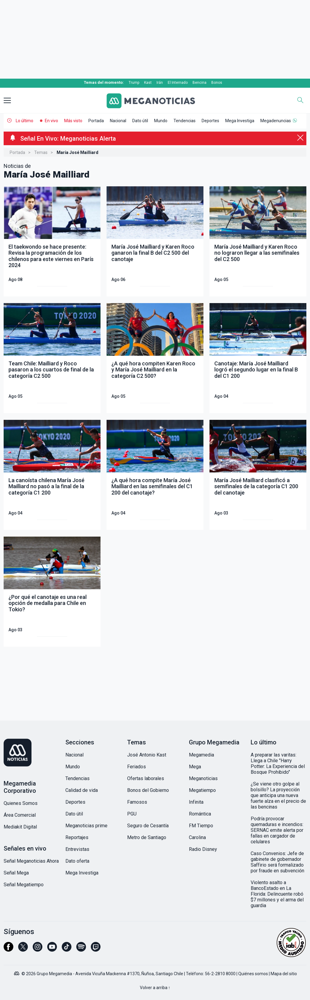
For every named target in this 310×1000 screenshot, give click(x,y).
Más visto (73, 120)
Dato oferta (77, 861)
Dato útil (140, 120)
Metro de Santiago (146, 837)
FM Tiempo (201, 825)
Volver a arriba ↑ (155, 987)
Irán (160, 82)
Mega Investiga (239, 120)
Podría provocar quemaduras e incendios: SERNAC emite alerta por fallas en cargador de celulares (277, 830)
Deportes (210, 120)
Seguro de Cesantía (148, 825)
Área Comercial (20, 815)
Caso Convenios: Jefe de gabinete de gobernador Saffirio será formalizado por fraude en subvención (277, 862)
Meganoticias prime (86, 825)
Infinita (196, 802)
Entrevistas (77, 849)
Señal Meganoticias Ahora (31, 861)
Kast (148, 82)
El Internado (178, 82)
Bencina (199, 82)
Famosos (137, 802)
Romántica (200, 814)
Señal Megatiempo (24, 884)
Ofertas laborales (145, 778)
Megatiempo (202, 790)
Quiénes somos (253, 973)
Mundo (160, 120)
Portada (96, 120)
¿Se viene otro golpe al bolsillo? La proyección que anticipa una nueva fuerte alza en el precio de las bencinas (278, 795)
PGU (132, 814)
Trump (134, 82)
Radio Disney (203, 849)
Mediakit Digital (20, 827)
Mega (195, 767)
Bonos (216, 82)
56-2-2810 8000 (220, 973)
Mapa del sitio (284, 973)
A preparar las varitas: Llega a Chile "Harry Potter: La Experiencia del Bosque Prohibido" (278, 763)
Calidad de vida (81, 790)
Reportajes (76, 837)
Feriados (136, 767)
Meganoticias (203, 778)
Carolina (197, 837)
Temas (41, 152)
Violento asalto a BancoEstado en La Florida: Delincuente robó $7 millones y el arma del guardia (277, 894)
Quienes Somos (21, 803)
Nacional (118, 120)
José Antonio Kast (146, 755)
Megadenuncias (275, 120)
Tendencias (184, 120)
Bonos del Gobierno (148, 790)
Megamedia (201, 755)
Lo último (24, 120)
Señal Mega (16, 873)
